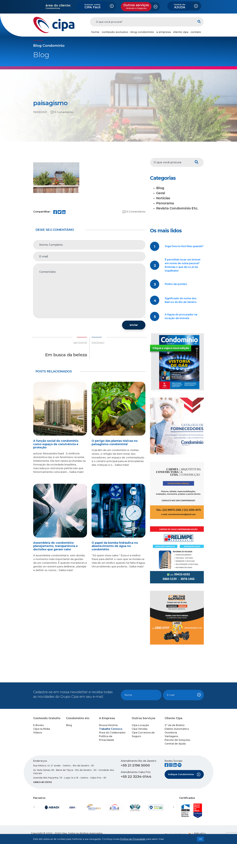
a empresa (163, 32)
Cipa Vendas (140, 728)
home (95, 32)
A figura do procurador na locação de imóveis (181, 316)
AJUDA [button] (180, 6)
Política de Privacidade (132, 839)
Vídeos (37, 732)
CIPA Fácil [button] (92, 6)
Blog (160, 188)
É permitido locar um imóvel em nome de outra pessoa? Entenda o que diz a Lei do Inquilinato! (182, 265)
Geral (160, 193)
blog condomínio (142, 32)
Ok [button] (200, 839)
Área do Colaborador (112, 732)
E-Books (38, 725)
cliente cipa (180, 32)
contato (195, 32)
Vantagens (171, 736)
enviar (134, 325)
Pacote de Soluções (177, 740)
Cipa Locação (140, 725)
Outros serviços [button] (136, 6)
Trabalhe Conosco (110, 728)
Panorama (165, 203)
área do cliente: (58, 5)
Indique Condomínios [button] (184, 774)
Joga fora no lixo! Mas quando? (184, 246)
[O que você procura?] (142, 21)
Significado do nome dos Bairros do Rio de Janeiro (181, 300)
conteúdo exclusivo (115, 32)
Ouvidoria (171, 732)
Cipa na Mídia (41, 728)
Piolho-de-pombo (176, 284)
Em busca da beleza (66, 354)
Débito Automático (177, 728)
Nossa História (108, 725)
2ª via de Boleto (175, 725)
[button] (43, 807)
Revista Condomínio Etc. (177, 208)
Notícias (163, 198)
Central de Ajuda (175, 743)
